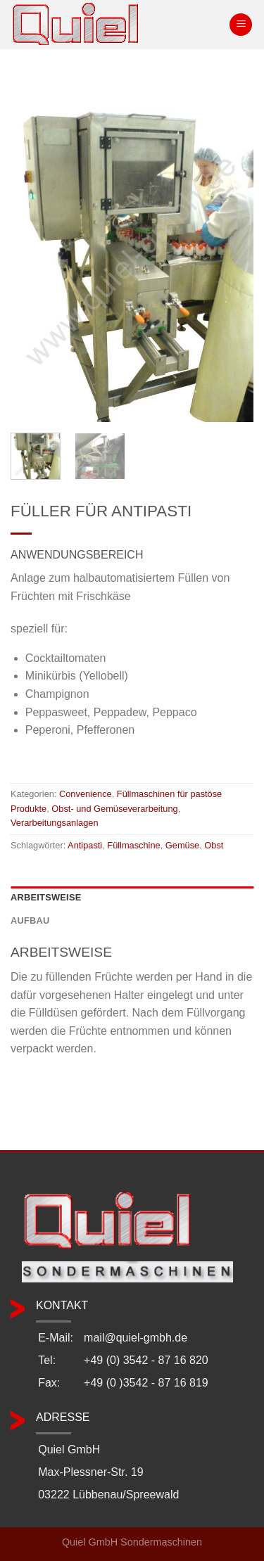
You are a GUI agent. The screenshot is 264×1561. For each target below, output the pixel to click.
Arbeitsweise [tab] (46, 897)
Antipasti (85, 845)
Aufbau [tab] (30, 920)
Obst (213, 845)
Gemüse (182, 845)
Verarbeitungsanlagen (55, 822)
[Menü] (241, 25)
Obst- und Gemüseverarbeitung (114, 808)
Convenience (85, 794)
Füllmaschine (133, 845)
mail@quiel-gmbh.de (135, 1338)
